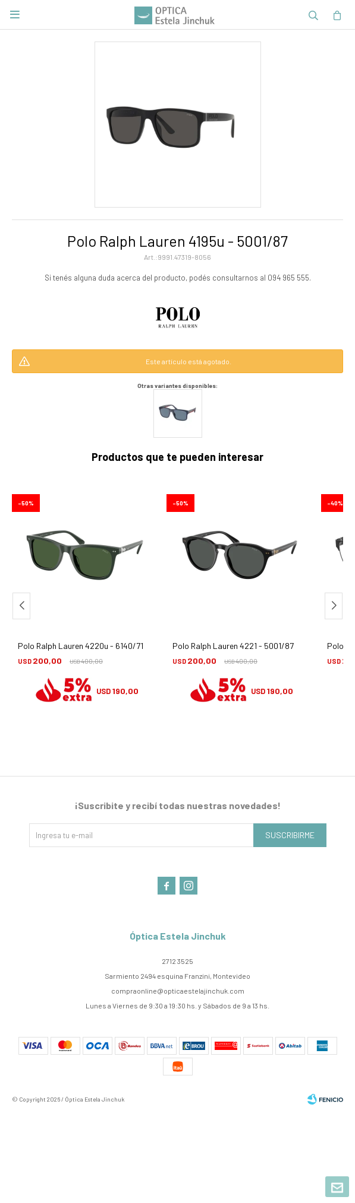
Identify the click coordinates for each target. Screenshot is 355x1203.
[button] (334, 606)
